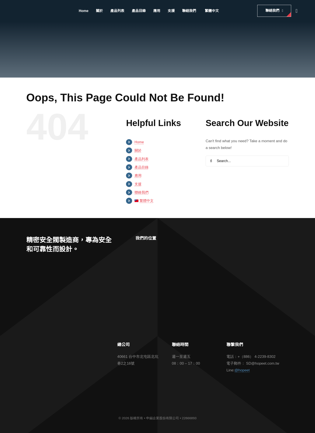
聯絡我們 (142, 192)
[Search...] (247, 161)
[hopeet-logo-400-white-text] (41, 8)
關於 (138, 150)
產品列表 (142, 159)
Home (139, 142)
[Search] (211, 161)
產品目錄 (142, 167)
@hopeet (242, 370)
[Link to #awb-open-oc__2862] (297, 11)
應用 (138, 175)
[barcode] (66, 360)
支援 (138, 184)
